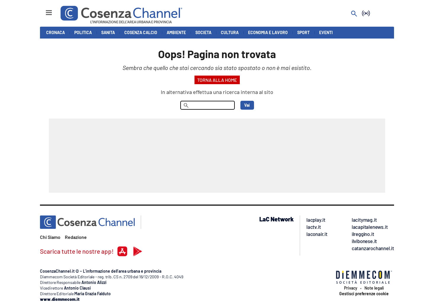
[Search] (354, 14)
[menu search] (207, 105)
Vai (247, 105)
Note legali (374, 288)
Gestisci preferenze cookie (364, 294)
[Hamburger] (43, 10)
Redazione (76, 237)
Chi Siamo (50, 237)
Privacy (350, 288)
